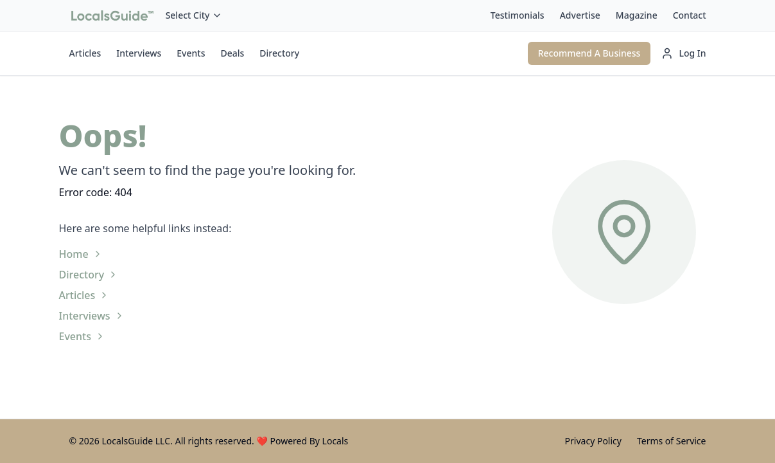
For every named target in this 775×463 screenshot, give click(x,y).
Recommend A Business (589, 53)
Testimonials (517, 15)
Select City (194, 15)
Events (191, 53)
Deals (232, 53)
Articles (85, 53)
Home (81, 254)
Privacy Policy (593, 441)
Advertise (580, 15)
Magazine (636, 15)
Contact (689, 15)
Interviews (138, 53)
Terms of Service (671, 441)
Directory (279, 53)
